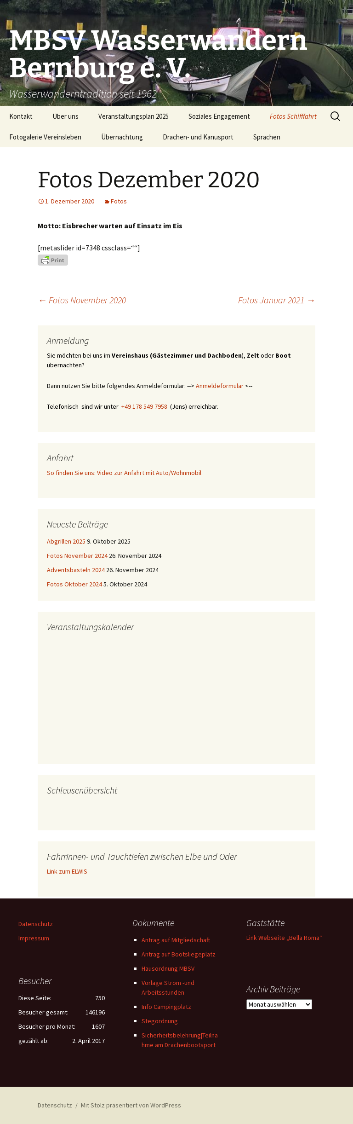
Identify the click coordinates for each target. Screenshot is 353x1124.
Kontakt (21, 116)
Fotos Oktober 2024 (74, 584)
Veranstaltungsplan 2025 (133, 116)
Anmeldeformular (220, 386)
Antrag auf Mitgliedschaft (176, 940)
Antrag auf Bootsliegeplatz (179, 954)
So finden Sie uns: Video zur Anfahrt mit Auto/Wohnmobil (124, 473)
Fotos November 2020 (82, 300)
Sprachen (266, 137)
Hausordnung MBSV (168, 968)
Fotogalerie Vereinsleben (45, 137)
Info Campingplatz (166, 1006)
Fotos (119, 201)
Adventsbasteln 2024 (76, 570)
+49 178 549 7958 (144, 406)
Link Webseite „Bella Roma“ (284, 937)
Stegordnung (160, 1021)
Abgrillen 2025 (66, 541)
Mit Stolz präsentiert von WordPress (131, 1105)
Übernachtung (122, 137)
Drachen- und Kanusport (198, 137)
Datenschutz (35, 924)
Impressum (33, 938)
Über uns (65, 116)
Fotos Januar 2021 (276, 300)
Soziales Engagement (219, 116)
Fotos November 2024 (77, 555)
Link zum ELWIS (67, 871)
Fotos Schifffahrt (293, 116)
